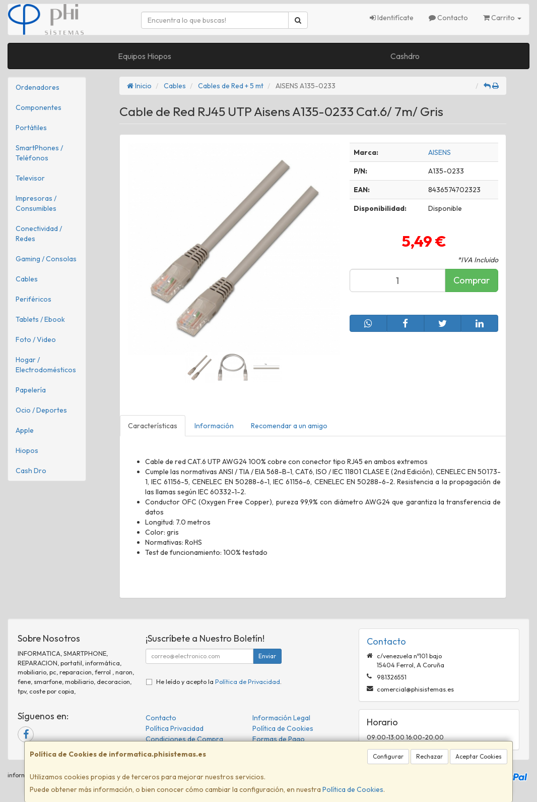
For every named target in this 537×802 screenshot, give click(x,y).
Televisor (30, 178)
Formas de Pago (278, 738)
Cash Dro (31, 470)
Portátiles (31, 127)
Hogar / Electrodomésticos (46, 364)
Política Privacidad (175, 728)
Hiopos (27, 450)
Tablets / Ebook (40, 319)
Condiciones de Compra (184, 738)
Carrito (502, 17)
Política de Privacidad (247, 681)
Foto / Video (36, 339)
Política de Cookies (352, 789)
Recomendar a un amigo (289, 425)
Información (214, 425)
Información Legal (281, 717)
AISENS (439, 152)
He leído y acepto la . (219, 681)
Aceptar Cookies (478, 756)
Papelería (31, 389)
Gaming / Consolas (46, 258)
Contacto (448, 17)
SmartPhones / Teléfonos (39, 152)
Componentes (38, 107)
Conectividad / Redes (39, 233)
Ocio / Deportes (41, 410)
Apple (25, 430)
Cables (27, 278)
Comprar (471, 280)
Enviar (267, 656)
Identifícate (392, 17)
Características (152, 425)
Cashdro (405, 56)
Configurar (388, 756)
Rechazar (429, 756)
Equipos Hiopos (144, 56)
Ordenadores (37, 87)
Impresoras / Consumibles (36, 203)
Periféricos (33, 299)
